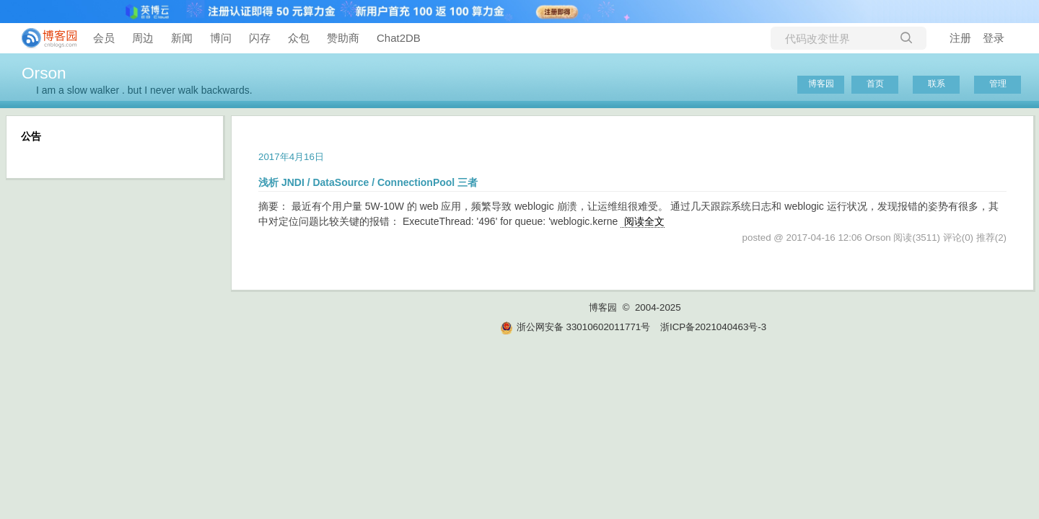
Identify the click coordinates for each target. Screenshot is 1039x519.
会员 (104, 38)
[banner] (43, 38)
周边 (143, 38)
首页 (875, 84)
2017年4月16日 (291, 156)
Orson (44, 72)
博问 (221, 38)
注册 (960, 38)
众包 (299, 38)
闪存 (260, 38)
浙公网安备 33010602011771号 (575, 326)
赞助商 (343, 38)
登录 (993, 38)
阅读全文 (644, 221)
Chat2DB (399, 38)
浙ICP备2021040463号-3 (713, 326)
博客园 (821, 84)
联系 (936, 84)
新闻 (182, 38)
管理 (998, 84)
